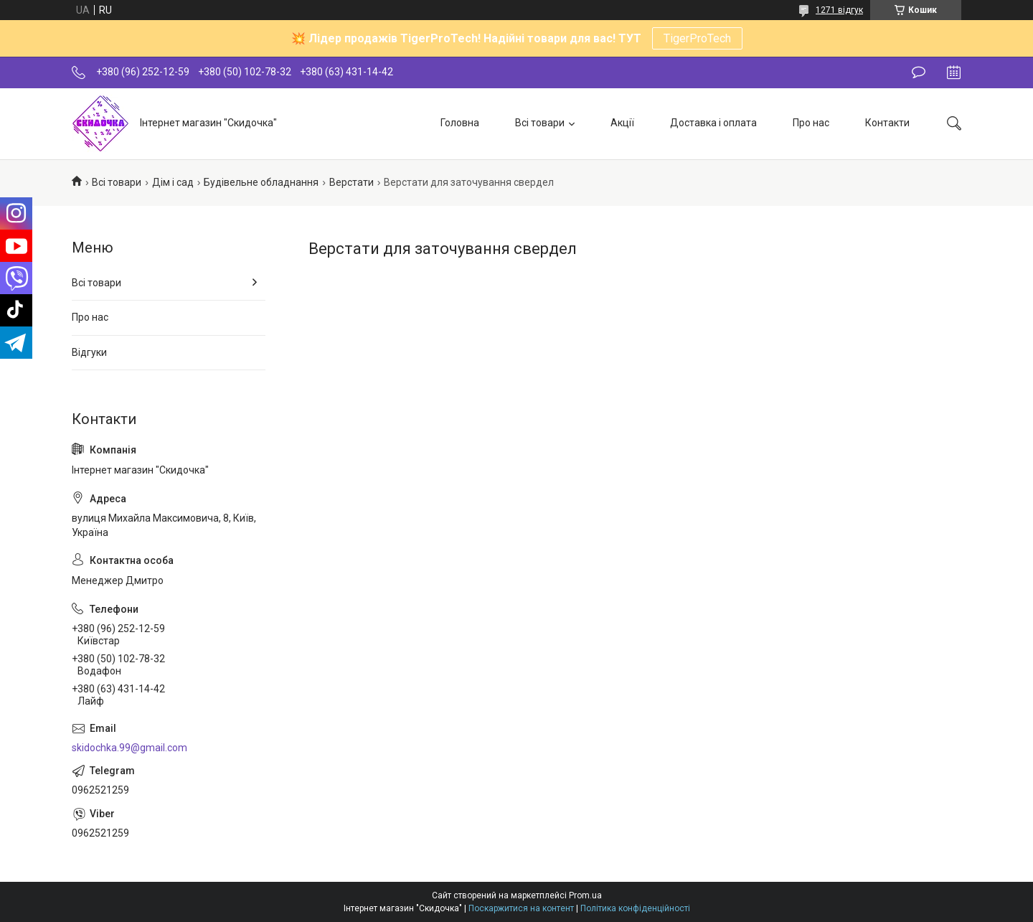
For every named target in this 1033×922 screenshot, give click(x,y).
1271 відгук (839, 10)
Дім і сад (173, 182)
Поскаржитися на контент (521, 908)
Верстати (351, 182)
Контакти (887, 122)
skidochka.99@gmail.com (129, 747)
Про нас (811, 122)
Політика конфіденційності (635, 908)
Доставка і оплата (713, 122)
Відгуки (89, 352)
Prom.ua (585, 895)
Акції (622, 122)
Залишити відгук (918, 72)
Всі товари (540, 122)
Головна (459, 122)
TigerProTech (697, 38)
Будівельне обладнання (261, 182)
